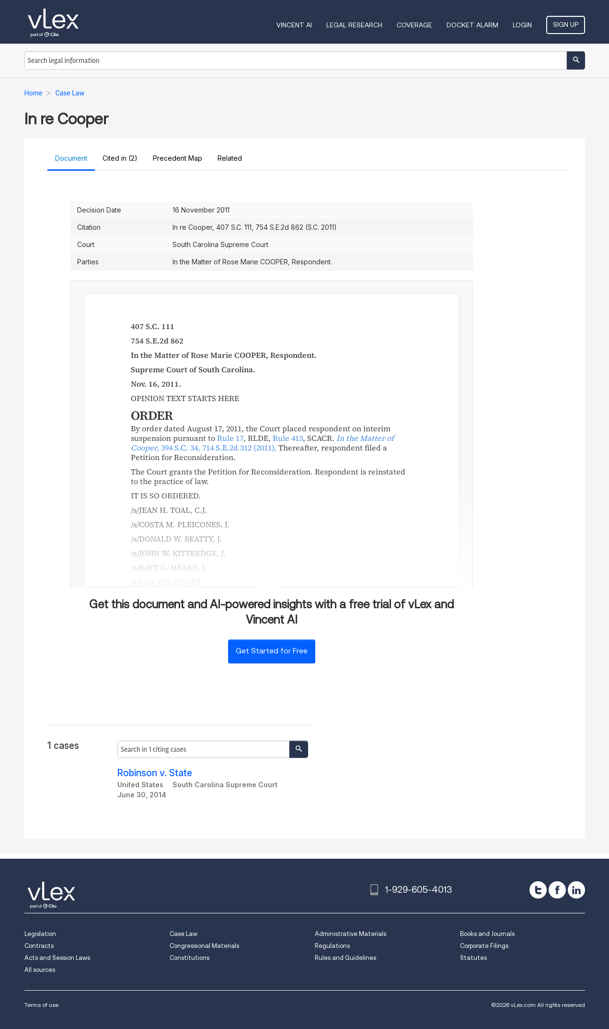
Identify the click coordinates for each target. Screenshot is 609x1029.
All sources (39, 969)
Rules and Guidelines (345, 957)
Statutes (473, 957)
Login (522, 25)
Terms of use (41, 1005)
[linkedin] (576, 890)
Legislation (40, 933)
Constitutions (189, 957)
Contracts (39, 945)
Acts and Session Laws (57, 957)
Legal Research (354, 25)
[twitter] (538, 890)
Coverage (414, 25)
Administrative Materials (350, 933)
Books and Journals (487, 933)
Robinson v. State (154, 773)
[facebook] (557, 890)
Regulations (332, 945)
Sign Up (565, 24)
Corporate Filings (484, 945)
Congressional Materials (204, 945)
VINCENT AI (294, 25)
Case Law (183, 933)
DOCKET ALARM (472, 25)
